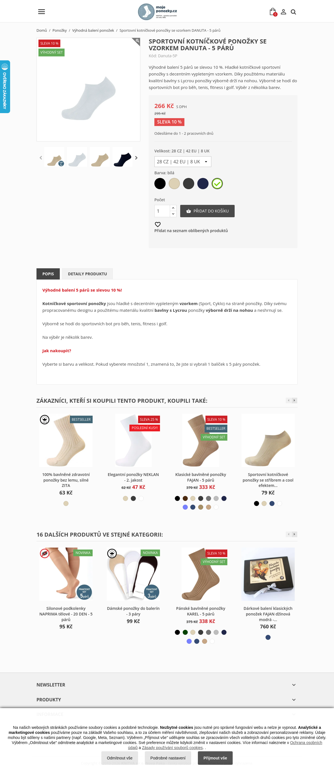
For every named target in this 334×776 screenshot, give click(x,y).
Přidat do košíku (207, 211)
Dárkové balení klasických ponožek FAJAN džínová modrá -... (268, 614)
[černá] (160, 185)
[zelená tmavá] (185, 632)
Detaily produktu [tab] (87, 273)
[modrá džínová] (192, 507)
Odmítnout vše (119, 758)
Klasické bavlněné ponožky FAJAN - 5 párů (200, 477)
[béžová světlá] (175, 185)
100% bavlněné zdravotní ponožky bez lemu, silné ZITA (66, 480)
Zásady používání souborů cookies (172, 747)
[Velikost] (182, 161)
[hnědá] (185, 498)
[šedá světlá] (216, 498)
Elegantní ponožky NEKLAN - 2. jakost (133, 477)
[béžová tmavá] (200, 507)
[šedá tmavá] (189, 185)
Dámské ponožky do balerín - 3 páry (133, 611)
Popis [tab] (48, 273)
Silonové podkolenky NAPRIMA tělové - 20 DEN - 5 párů (66, 614)
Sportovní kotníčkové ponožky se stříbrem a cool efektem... (268, 480)
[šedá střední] (208, 498)
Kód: (153, 55)
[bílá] (218, 185)
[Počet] (162, 211)
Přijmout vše (215, 758)
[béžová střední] (208, 507)
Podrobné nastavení (168, 758)
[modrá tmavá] (203, 185)
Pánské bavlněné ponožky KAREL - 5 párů (200, 611)
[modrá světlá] (185, 507)
